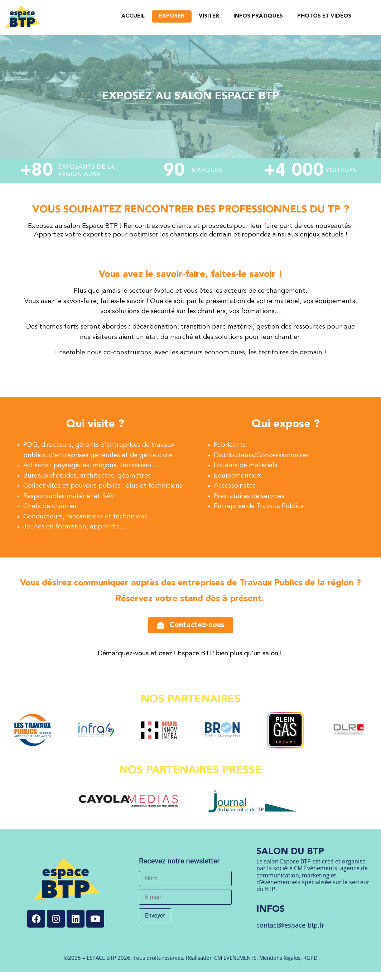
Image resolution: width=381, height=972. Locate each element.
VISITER (209, 16)
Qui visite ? (95, 424)
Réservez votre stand (159, 599)
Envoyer (155, 915)
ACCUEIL (133, 16)
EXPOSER (171, 16)
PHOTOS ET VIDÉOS (324, 16)
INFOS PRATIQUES (258, 16)
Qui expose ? (286, 424)
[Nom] (185, 878)
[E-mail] (185, 897)
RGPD (310, 957)
